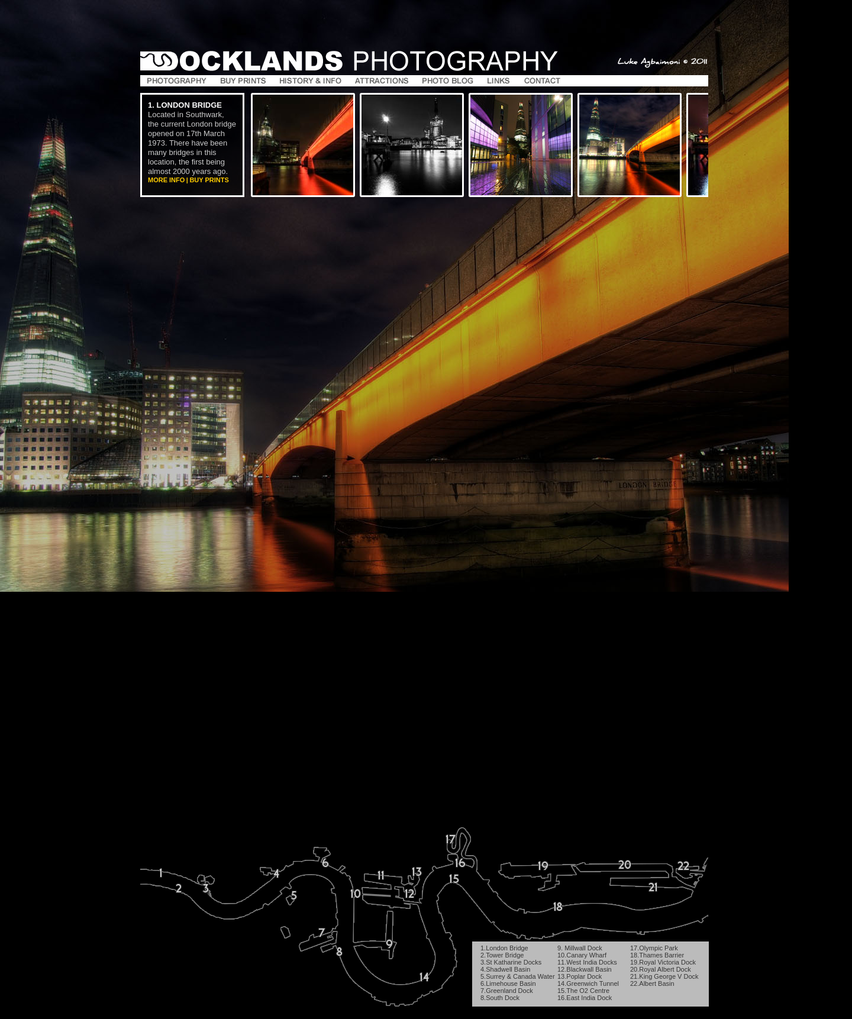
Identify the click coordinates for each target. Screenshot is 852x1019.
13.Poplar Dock (579, 976)
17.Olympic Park (654, 948)
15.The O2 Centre (583, 990)
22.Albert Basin (652, 983)
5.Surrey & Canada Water (517, 976)
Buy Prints (208, 179)
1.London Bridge (504, 948)
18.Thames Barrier (657, 955)
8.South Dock (499, 997)
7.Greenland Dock (506, 990)
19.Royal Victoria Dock (663, 962)
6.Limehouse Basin (508, 983)
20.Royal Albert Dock (660, 969)
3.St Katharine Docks (510, 962)
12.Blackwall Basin (584, 969)
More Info (166, 179)
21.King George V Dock (664, 976)
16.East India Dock (584, 997)
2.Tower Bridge (502, 955)
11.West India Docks (587, 962)
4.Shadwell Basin (505, 969)
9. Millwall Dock (579, 948)
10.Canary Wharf (581, 955)
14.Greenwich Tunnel (588, 983)
